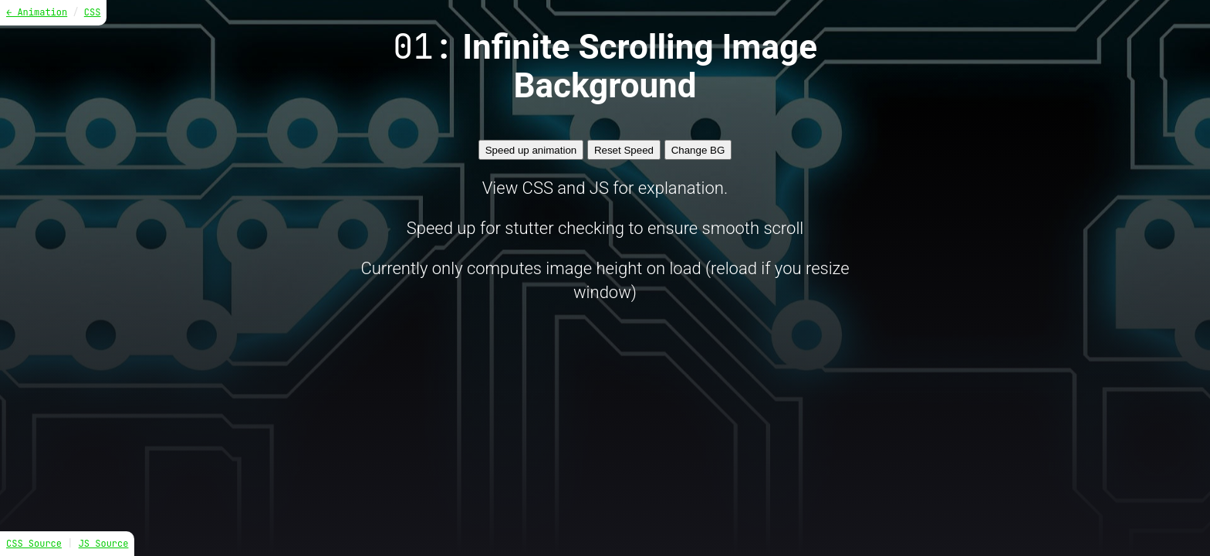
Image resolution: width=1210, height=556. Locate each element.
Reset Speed (624, 150)
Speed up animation (531, 150)
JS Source (104, 543)
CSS (92, 12)
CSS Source (34, 543)
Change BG (698, 150)
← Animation (36, 12)
